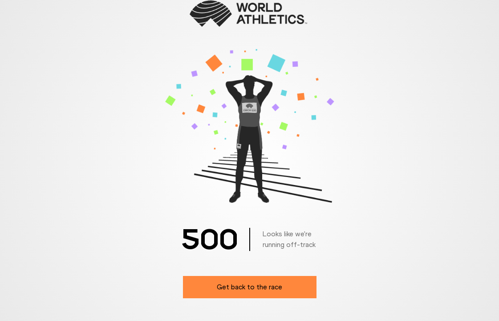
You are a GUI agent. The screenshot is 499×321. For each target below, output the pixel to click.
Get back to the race (249, 287)
